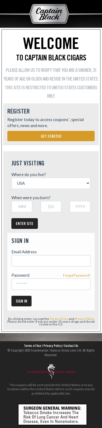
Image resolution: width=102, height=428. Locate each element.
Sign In (21, 302)
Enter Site (24, 224)
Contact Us (71, 346)
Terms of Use (59, 319)
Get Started (51, 137)
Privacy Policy (84, 319)
